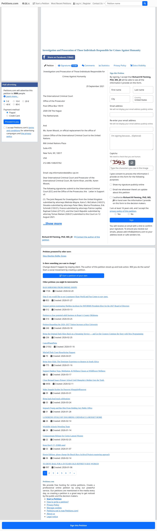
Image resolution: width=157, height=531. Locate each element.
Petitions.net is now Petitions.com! (62, 510)
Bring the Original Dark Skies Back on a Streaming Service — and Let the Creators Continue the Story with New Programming (93, 334)
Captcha (113, 153)
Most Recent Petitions (61, 3)
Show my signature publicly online (128, 184)
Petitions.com (9, 3)
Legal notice (52, 516)
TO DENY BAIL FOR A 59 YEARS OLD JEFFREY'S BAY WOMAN (71, 464)
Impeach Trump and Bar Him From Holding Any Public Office (67, 408)
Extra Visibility (138, 65)
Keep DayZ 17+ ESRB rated (54, 445)
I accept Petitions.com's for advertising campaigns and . (20, 132)
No (132, 214)
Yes (119, 214)
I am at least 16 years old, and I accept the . (129, 209)
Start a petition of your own (73, 275)
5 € (7, 101)
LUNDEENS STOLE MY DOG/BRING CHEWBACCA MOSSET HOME (72, 417)
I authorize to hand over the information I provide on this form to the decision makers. (132, 200)
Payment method (12, 109)
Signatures (68, 65)
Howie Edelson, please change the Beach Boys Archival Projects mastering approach (76, 454)
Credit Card (14, 115)
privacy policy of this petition (123, 211)
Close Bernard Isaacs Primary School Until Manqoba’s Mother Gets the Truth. (73, 380)
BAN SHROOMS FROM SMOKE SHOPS (60, 287)
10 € (18, 101)
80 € (18, 104)
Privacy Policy (120, 65)
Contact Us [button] (98, 3)
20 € (27, 101)
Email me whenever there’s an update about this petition (130, 191)
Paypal (12, 112)
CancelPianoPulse (50, 343)
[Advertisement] (98, 28)
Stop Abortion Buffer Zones (54, 256)
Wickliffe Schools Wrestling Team (56, 427)
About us (51, 513)
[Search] (124, 3)
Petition (49, 65)
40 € (8, 104)
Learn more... (11, 96)
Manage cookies (54, 507)
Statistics (104, 65)
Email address (116, 106)
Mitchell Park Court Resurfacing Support (59, 352)
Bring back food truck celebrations (56, 399)
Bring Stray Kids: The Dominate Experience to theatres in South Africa (71, 362)
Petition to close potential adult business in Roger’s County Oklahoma (70, 315)
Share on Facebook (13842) (57, 57)
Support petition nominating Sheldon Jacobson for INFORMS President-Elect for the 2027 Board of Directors (86, 306)
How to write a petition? (58, 502)
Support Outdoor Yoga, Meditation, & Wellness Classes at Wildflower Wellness (74, 371)
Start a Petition (41, 3)
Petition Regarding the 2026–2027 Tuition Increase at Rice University (70, 324)
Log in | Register (82, 3)
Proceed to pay (12, 121)
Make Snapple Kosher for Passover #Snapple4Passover (64, 389)
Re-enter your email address (123, 120)
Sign (132, 220)
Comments (88, 65)
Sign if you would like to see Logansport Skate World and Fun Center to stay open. (75, 297)
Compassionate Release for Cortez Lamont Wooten (63, 436)
